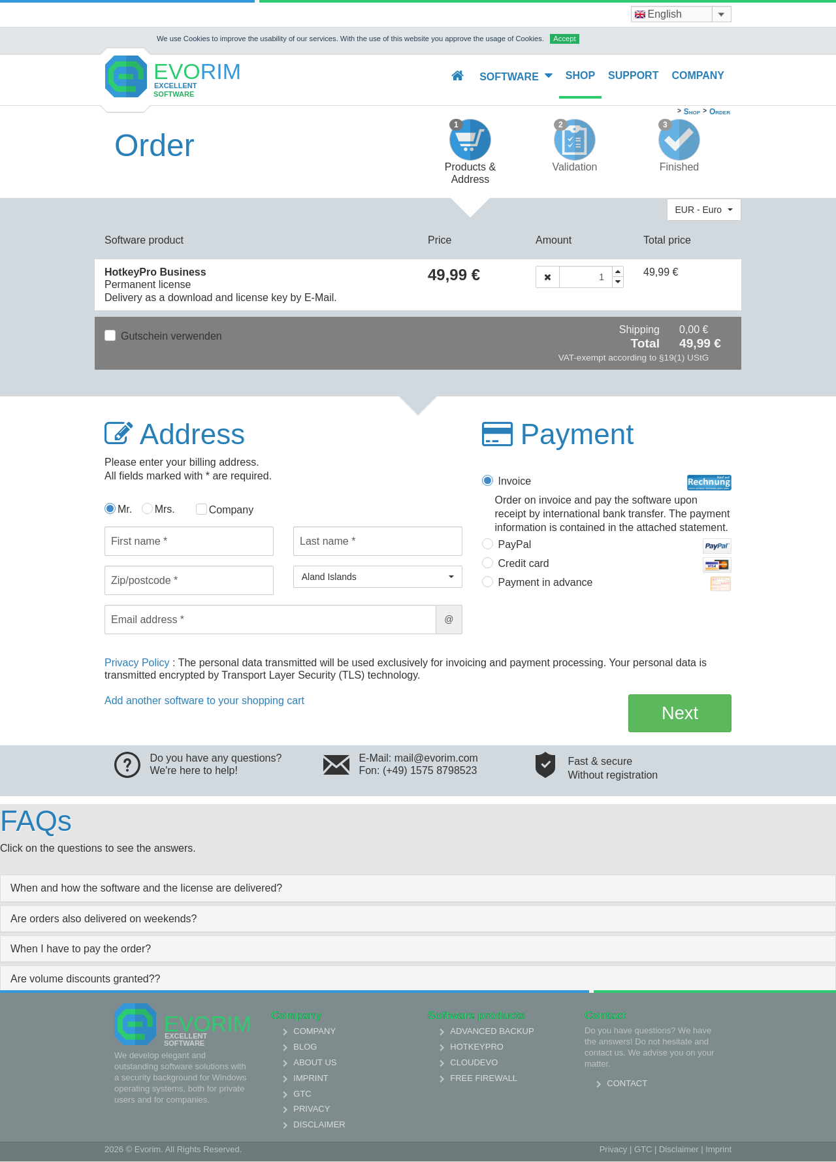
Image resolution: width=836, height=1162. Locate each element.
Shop (580, 75)
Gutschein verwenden (171, 336)
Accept (564, 38)
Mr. (125, 509)
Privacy (311, 1109)
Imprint (310, 1078)
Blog (305, 1047)
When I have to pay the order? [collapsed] (80, 948)
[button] (704, 210)
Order (719, 111)
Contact (627, 1083)
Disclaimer (319, 1124)
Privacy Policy (138, 662)
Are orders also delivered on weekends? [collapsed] (103, 918)
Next (680, 713)
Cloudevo (474, 1062)
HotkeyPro (477, 1047)
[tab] (418, 888)
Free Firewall (483, 1078)
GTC (302, 1094)
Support (633, 75)
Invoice (615, 483)
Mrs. (165, 509)
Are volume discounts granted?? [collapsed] (85, 978)
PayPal (615, 546)
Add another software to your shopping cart (204, 700)
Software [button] (516, 76)
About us (314, 1062)
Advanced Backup (492, 1031)
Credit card (615, 565)
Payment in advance (615, 584)
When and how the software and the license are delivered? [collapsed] (146, 888)
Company (697, 75)
